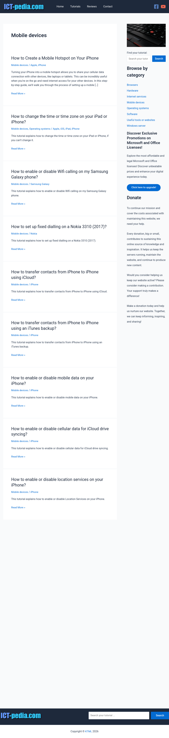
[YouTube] (163, 6)
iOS (64, 128)
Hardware (132, 90)
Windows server (136, 126)
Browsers (132, 84)
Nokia (34, 239)
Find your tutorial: (137, 52)
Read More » (18, 93)
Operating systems (41, 128)
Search (159, 58)
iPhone (43, 65)
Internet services (136, 96)
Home (62, 6)
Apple (34, 65)
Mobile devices (20, 65)
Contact (106, 6)
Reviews (91, 6)
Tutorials (76, 6)
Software (132, 114)
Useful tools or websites (141, 120)
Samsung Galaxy (41, 183)
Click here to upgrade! (144, 188)
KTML (88, 731)
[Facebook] (156, 6)
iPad (70, 128)
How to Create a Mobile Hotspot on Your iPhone (56, 58)
